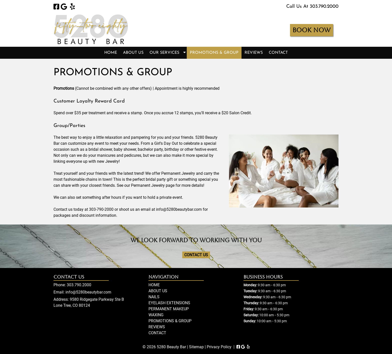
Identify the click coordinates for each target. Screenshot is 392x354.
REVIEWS (253, 53)
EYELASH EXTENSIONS (169, 302)
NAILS (154, 296)
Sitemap (196, 346)
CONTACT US (196, 254)
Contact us (63, 209)
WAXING (156, 314)
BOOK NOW (311, 30)
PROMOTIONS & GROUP (214, 53)
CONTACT (278, 53)
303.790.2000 (79, 284)
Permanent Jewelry (178, 173)
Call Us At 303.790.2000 (312, 6)
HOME (110, 53)
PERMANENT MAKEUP (168, 308)
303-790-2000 (101, 209)
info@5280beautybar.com (179, 209)
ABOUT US (133, 53)
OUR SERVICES (164, 53)
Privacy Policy (219, 346)
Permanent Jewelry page (152, 185)
